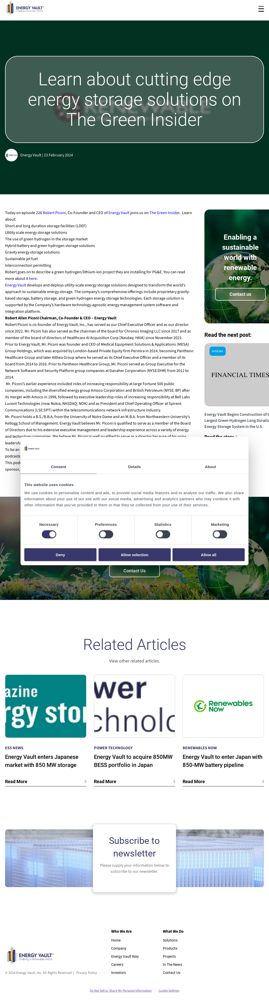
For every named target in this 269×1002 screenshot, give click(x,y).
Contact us (240, 294)
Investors (118, 973)
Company (118, 948)
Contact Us (134, 570)
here (33, 278)
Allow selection (134, 554)
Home (116, 940)
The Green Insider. (165, 213)
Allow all (208, 554)
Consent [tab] (58, 467)
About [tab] (210, 467)
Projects (169, 956)
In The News (172, 965)
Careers (117, 965)
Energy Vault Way (125, 956)
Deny (60, 554)
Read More (16, 781)
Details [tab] (134, 467)
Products (170, 948)
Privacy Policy (86, 972)
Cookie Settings (169, 990)
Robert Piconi (54, 213)
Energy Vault (119, 213)
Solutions (170, 940)
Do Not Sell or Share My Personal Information (121, 990)
